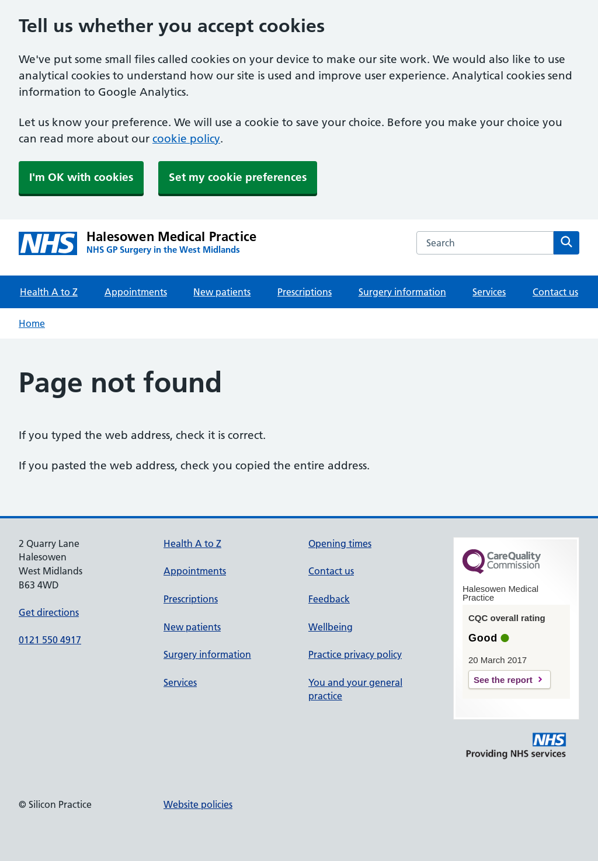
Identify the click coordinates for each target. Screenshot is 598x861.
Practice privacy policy (355, 654)
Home (32, 323)
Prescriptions (304, 292)
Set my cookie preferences (238, 177)
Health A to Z (49, 292)
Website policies (198, 804)
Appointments (136, 292)
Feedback (329, 599)
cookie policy (186, 138)
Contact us (555, 292)
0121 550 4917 (50, 640)
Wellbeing (330, 627)
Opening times (339, 543)
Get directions (49, 612)
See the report (503, 680)
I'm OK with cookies (81, 177)
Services (489, 292)
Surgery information (402, 292)
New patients (222, 292)
